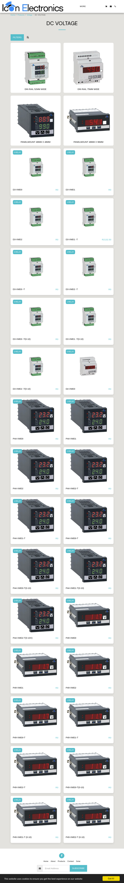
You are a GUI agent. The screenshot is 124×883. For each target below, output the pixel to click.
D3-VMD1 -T (72, 239)
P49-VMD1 (18, 687)
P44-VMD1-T (19, 538)
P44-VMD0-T (72, 538)
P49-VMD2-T (19, 787)
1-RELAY (70, 152)
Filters (17, 37)
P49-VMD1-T (72, 737)
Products (20, 15)
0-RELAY (17, 152)
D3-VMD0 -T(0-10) (22, 339)
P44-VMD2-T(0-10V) (23, 638)
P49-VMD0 (71, 638)
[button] (93, 6)
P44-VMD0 (18, 438)
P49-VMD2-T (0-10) (75, 837)
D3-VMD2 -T (72, 289)
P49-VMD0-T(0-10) (75, 787)
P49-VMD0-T (19, 737)
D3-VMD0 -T (19, 289)
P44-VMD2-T (72, 488)
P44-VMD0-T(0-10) (22, 588)
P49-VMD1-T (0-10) (22, 837)
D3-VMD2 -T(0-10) (22, 389)
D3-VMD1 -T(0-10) (75, 339)
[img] (36, 167)
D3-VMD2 (17, 239)
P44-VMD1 (71, 438)
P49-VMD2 (71, 687)
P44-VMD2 (18, 488)
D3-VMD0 (17, 189)
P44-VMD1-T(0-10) (75, 588)
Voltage (29, 15)
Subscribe (78, 868)
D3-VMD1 (70, 189)
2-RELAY (17, 202)
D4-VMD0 (70, 389)
